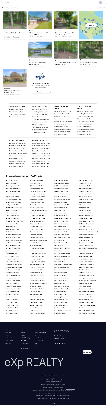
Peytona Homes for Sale (61, 299)
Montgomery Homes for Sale (62, 237)
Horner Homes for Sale (36, 272)
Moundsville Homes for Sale (62, 248)
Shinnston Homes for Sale (86, 237)
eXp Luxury (23, 345)
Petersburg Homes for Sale (61, 297)
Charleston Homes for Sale (39, 114)
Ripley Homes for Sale (85, 210)
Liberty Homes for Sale (36, 305)
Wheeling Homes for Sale (39, 122)
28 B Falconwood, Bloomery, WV (88, 62)
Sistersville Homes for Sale (86, 243)
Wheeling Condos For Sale (84, 124)
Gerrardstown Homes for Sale (38, 224)
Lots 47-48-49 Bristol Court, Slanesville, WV (14, 33)
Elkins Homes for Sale (11, 313)
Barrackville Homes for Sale (13, 202)
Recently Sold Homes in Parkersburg (41, 161)
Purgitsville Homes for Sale (86, 188)
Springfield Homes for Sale (86, 253)
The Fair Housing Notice (70, 389)
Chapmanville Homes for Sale (14, 264)
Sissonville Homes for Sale (86, 240)
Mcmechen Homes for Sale (61, 216)
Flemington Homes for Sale (37, 197)
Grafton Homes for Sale (36, 232)
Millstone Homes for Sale (61, 224)
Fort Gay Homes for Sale (36, 205)
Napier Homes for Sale (60, 262)
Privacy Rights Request (40, 332)
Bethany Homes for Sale (12, 224)
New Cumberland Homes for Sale (63, 264)
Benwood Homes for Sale (12, 218)
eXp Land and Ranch (25, 348)
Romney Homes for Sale (85, 218)
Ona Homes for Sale (59, 283)
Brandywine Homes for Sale (13, 234)
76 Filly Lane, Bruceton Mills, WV (37, 62)
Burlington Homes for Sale (13, 248)
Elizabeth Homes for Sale (12, 310)
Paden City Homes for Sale (61, 286)
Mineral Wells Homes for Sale (62, 229)
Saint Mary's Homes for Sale (86, 224)
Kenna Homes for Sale (36, 294)
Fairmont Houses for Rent (16, 151)
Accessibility (24, 351)
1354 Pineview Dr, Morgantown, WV (38, 33)
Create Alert (40, 91)
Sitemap (37, 345)
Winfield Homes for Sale (85, 308)
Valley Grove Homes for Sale (86, 270)
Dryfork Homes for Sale (12, 299)
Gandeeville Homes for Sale (37, 218)
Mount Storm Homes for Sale (62, 256)
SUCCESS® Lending (25, 337)
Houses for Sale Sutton (16, 109)
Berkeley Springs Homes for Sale (14, 221)
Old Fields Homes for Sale (61, 281)
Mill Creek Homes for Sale (61, 221)
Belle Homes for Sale (11, 213)
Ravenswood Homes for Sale (86, 194)
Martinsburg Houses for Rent (17, 146)
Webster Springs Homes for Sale (87, 281)
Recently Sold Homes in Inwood (41, 166)
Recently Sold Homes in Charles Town (41, 153)
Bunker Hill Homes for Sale (13, 245)
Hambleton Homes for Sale (37, 243)
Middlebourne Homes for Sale (62, 218)
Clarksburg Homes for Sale (13, 275)
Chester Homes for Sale (12, 272)
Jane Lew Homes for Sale (37, 289)
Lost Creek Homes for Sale (61, 183)
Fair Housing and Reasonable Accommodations (53, 381)
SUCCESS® (23, 335)
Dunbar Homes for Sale (12, 305)
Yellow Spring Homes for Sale (87, 313)
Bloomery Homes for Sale (12, 229)
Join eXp (7, 335)
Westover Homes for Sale (86, 297)
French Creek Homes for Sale (38, 213)
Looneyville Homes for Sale (37, 313)
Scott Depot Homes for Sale (86, 229)
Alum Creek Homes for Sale (13, 188)
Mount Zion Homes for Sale (61, 259)
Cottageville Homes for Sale (13, 286)
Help (36, 343)
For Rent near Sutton (15, 117)
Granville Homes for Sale (36, 237)
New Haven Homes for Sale (61, 267)
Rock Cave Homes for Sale (86, 216)
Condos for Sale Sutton (16, 112)
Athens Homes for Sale (12, 194)
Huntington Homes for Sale (37, 275)
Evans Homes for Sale (36, 183)
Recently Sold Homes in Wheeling (41, 156)
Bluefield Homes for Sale (12, 232)
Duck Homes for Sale (11, 302)
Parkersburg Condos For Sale (85, 129)
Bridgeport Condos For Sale (85, 132)
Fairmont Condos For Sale (84, 119)
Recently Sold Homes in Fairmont (41, 151)
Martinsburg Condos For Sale (85, 114)
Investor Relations (9, 337)
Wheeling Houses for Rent (16, 156)
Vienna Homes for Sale (85, 272)
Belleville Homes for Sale (12, 216)
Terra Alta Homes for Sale (86, 259)
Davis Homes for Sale (11, 297)
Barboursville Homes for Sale (13, 199)
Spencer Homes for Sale (85, 251)
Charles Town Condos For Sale (85, 121)
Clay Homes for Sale (11, 278)
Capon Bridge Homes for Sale (13, 262)
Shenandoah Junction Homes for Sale (89, 232)
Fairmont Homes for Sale (39, 117)
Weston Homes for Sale (85, 294)
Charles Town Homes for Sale (40, 119)
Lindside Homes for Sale (36, 308)
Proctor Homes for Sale (85, 186)
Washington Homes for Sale (86, 278)
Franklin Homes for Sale (36, 207)
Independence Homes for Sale (38, 283)
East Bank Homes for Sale (13, 308)
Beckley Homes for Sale (12, 205)
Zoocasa (23, 332)
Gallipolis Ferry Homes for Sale (38, 216)
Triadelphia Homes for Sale (86, 264)
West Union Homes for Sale (86, 291)
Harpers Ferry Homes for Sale (38, 253)
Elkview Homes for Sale (36, 180)
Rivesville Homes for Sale (85, 213)
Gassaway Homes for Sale (37, 221)
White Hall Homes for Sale (86, 302)
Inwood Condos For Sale (84, 134)
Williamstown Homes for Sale (87, 305)
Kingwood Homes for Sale (37, 299)
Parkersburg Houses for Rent (17, 161)
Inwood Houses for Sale (61, 134)
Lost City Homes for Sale (61, 180)
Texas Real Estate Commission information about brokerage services (53, 386)
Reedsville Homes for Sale (86, 199)
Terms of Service (64, 379)
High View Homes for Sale (37, 267)
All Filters (5, 7)
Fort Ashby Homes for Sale (37, 202)
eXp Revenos (24, 340)
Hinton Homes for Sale (36, 270)
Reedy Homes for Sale (85, 202)
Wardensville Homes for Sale (86, 275)
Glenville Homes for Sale (36, 229)
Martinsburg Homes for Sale (40, 112)
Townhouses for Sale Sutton (17, 114)
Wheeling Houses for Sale (61, 124)
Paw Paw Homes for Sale (61, 294)
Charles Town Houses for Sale (63, 121)
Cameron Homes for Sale (12, 259)
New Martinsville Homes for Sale (63, 270)
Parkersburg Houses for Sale (62, 129)
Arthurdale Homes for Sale (13, 191)
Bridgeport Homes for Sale (39, 129)
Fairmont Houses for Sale (61, 119)
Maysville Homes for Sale (61, 213)
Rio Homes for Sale (84, 207)
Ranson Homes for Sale (38, 124)
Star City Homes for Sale (85, 256)
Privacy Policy (38, 335)
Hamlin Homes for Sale (36, 245)
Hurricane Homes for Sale (37, 278)
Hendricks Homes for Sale (37, 264)
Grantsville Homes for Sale (37, 234)
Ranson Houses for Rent (16, 158)
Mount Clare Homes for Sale (62, 253)
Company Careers (9, 340)
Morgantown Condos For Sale (85, 111)
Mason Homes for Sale (60, 202)
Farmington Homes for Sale (37, 194)
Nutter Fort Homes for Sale (61, 278)
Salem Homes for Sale (85, 226)
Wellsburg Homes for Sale (86, 289)
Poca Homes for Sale (60, 308)
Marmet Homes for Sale (60, 197)
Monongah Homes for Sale (61, 234)
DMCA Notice (53, 378)
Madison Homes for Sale (61, 188)
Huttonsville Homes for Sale (37, 281)
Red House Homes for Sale (86, 197)
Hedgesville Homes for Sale (37, 262)
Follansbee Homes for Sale (37, 199)
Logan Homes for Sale (36, 310)
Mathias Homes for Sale (60, 207)
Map (53, 403)
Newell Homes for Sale (60, 272)
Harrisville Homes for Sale (37, 256)
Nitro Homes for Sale (60, 275)
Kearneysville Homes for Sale (38, 291)
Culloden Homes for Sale (12, 291)
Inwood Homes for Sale (38, 132)
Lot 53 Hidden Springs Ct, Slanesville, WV (65, 62)
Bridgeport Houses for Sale (62, 132)
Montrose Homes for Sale (61, 240)
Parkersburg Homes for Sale (40, 127)
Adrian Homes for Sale (12, 180)
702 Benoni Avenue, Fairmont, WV (12, 91)
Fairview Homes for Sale (36, 188)
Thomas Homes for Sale (85, 262)
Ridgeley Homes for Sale (85, 205)
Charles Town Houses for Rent (18, 153)
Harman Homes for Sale (36, 251)
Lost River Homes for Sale (61, 186)
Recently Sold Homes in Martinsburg (41, 146)
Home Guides (8, 343)
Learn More (71, 390)
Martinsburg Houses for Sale (62, 114)
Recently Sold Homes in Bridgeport (41, 163)
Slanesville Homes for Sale (86, 245)
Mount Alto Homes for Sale (61, 251)
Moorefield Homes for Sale (61, 243)
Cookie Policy (38, 337)
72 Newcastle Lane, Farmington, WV (64, 33)
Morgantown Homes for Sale (40, 109)
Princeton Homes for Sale (86, 180)
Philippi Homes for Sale (60, 302)
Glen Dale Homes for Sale (37, 226)
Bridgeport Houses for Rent (17, 163)
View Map (91, 25)
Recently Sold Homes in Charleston (41, 148)
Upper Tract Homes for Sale (86, 267)
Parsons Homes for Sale (60, 291)
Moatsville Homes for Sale (61, 232)
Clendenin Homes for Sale (13, 281)
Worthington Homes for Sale (86, 310)
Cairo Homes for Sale (11, 253)
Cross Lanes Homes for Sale (13, 289)
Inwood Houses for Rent (16, 166)
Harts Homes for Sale (36, 259)
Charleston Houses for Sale (62, 116)
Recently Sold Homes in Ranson (41, 158)
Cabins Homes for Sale (12, 251)
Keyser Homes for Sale (36, 297)
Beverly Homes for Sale (12, 226)
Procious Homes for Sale (85, 183)
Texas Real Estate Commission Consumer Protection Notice (52, 387)
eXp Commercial (24, 343)
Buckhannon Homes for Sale (13, 243)
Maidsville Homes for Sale (61, 191)
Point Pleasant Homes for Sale (62, 310)
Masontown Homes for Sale (61, 205)
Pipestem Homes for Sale (61, 305)
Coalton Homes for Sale (12, 283)
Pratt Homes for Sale (60, 313)
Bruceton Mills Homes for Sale (14, 240)
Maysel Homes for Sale (60, 210)
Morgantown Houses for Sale (62, 111)
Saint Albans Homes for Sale (86, 221)
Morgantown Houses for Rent (17, 143)
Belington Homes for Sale (12, 210)
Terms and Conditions (40, 330)
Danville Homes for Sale (12, 294)
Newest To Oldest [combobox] (15, 7)
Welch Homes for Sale (85, 286)
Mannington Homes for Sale (62, 194)
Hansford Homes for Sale (37, 248)
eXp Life (22, 330)
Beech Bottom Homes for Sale (14, 207)
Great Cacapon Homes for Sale (38, 240)
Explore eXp (7, 330)
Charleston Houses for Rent (17, 148)
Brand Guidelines (39, 340)
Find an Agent (8, 332)
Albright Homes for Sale (12, 183)
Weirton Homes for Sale (85, 283)
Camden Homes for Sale (12, 256)
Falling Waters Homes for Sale (38, 191)
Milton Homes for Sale (60, 226)
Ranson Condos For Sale (84, 126)
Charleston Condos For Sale (85, 116)
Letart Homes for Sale (36, 302)
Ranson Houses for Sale (61, 126)
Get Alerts (101, 7)
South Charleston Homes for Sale (88, 248)
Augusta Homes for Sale (12, 197)
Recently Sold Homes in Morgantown (41, 143)
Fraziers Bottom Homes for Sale (38, 210)
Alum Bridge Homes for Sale (13, 186)
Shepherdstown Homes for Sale (87, 234)
